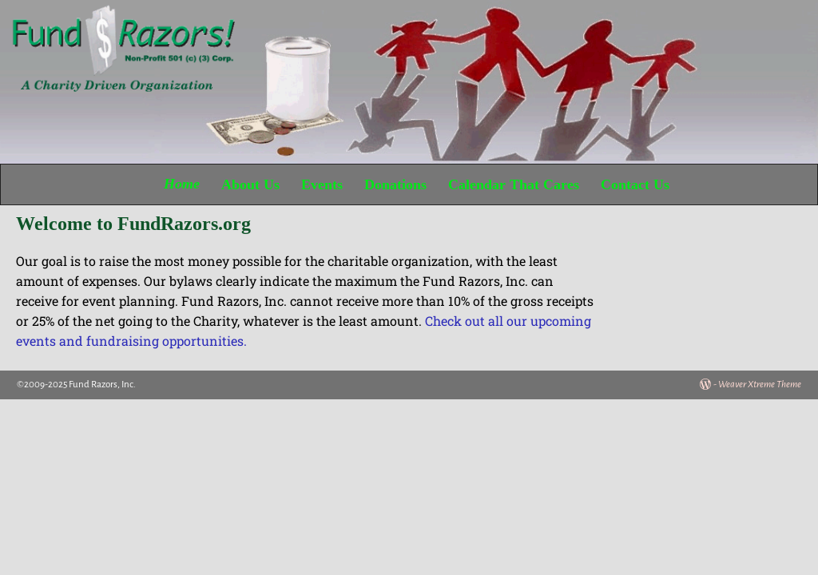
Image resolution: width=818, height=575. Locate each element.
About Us (250, 184)
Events (322, 184)
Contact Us (635, 184)
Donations (395, 184)
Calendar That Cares (513, 184)
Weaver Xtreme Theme (759, 384)
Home (182, 184)
